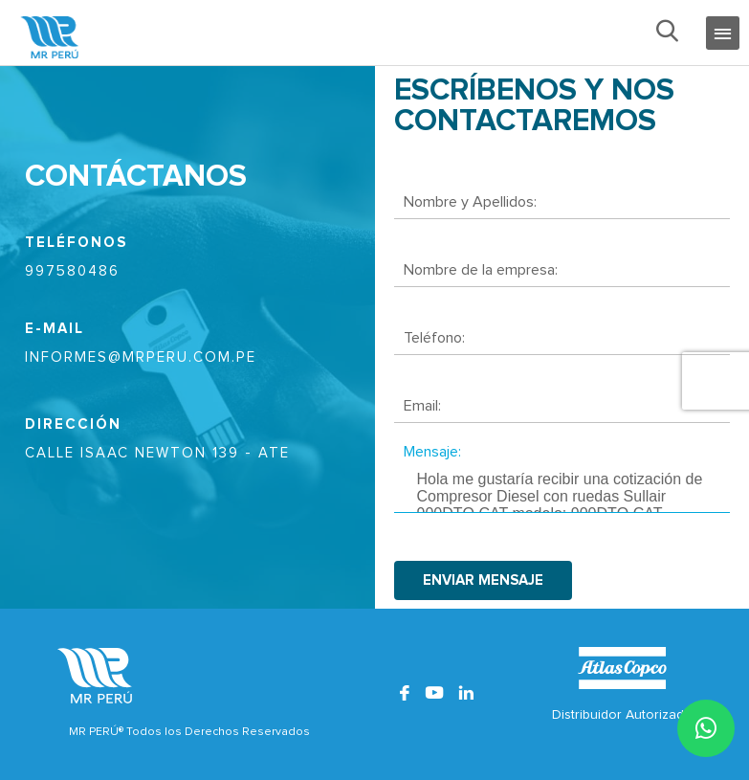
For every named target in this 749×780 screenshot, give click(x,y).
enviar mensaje (483, 580)
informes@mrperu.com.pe (140, 357)
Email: (422, 405)
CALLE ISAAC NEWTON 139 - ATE (157, 453)
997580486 (72, 271)
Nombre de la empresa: (481, 270)
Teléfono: (434, 337)
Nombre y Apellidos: (470, 202)
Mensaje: (432, 451)
